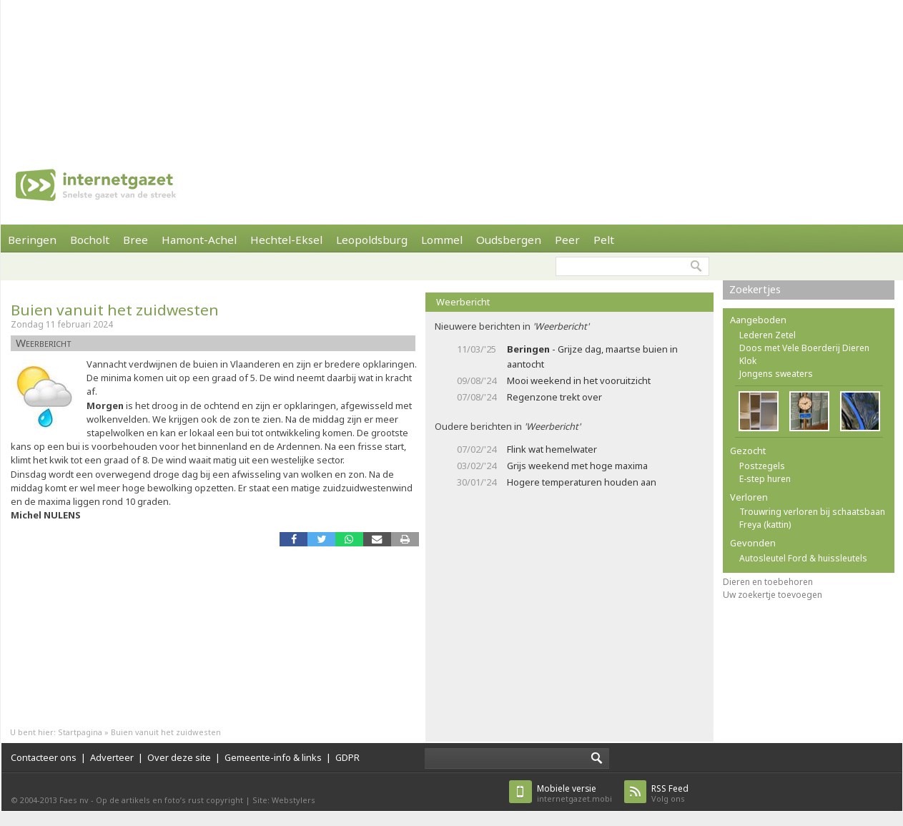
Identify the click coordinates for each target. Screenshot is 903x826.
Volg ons (670, 793)
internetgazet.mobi (574, 793)
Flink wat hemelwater (552, 449)
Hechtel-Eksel (286, 239)
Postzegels (762, 466)
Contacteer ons (44, 757)
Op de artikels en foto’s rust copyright (169, 800)
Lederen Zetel (767, 335)
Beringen (32, 239)
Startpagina (80, 732)
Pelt (603, 239)
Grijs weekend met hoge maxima (577, 465)
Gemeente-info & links (273, 757)
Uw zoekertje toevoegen (772, 595)
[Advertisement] (187, 71)
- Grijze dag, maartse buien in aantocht (592, 356)
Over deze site (179, 757)
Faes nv (74, 800)
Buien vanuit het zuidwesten (115, 310)
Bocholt (89, 239)
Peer (567, 239)
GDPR (347, 757)
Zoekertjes (755, 289)
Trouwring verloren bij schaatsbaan (812, 512)
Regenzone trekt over (554, 396)
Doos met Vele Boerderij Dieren (804, 348)
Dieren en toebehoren (768, 582)
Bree (135, 239)
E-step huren (765, 479)
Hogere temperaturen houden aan (581, 482)
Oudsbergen (508, 239)
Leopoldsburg (372, 239)
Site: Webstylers (283, 800)
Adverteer (112, 757)
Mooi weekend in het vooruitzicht (579, 380)
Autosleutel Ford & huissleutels (803, 558)
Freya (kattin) (765, 524)
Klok (747, 361)
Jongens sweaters (776, 374)
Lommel (442, 239)
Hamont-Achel (199, 239)
